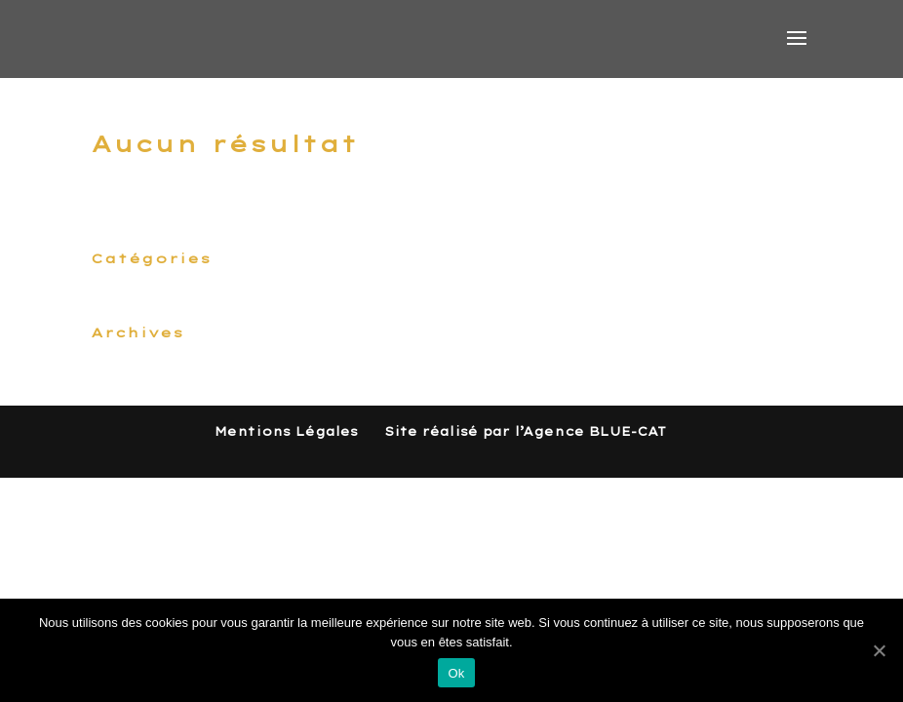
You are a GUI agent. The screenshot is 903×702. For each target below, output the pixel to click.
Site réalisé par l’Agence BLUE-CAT (525, 431)
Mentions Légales (286, 431)
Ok (456, 673)
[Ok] (878, 650)
